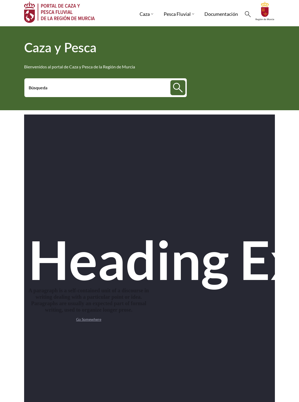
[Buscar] (248, 14)
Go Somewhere (88, 319)
